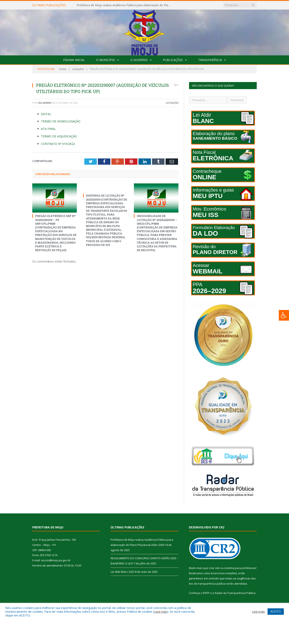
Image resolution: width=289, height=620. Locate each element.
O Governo (139, 60)
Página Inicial (74, 60)
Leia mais (160, 611)
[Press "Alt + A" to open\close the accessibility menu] (284, 315)
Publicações (173, 60)
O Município (105, 60)
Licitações (172, 102)
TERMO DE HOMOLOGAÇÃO (60, 121)
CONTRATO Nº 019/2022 (58, 144)
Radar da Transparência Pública (235, 593)
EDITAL (46, 114)
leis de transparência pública (207, 583)
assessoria (218, 573)
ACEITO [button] (275, 611)
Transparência (210, 60)
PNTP (206, 593)
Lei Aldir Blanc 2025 (122, 572)
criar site (214, 568)
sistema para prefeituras (240, 568)
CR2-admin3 (44, 102)
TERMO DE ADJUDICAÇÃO (59, 136)
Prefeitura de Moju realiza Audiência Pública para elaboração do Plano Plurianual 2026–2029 (124, 5)
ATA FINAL (48, 129)
